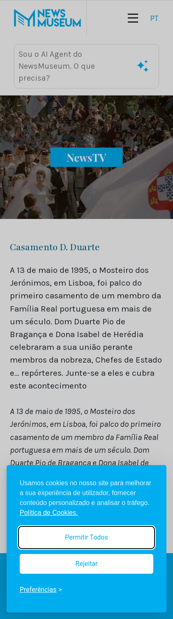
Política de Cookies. (49, 512)
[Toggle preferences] (41, 589)
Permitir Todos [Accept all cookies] (86, 537)
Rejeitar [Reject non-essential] (87, 564)
